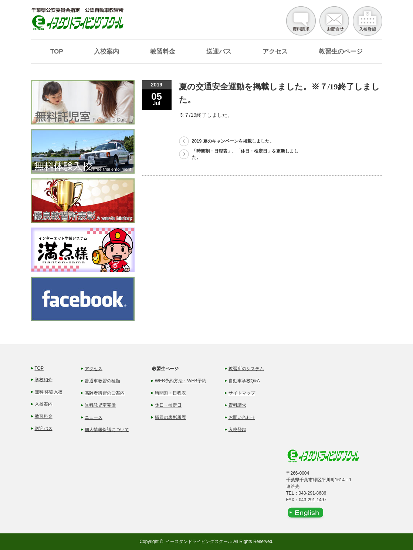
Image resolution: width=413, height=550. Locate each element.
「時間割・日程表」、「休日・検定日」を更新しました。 (245, 154)
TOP (56, 51)
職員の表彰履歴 (170, 417)
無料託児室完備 (100, 405)
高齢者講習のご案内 (105, 393)
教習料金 (162, 51)
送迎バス (218, 51)
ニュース (93, 417)
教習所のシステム (246, 368)
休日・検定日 (168, 405)
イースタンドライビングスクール (199, 541)
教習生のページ (341, 51)
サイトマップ (241, 393)
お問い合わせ (241, 417)
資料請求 (237, 405)
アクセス (275, 51)
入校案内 (106, 51)
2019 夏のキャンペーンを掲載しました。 (233, 141)
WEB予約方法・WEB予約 (180, 380)
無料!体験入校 (48, 391)
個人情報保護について (107, 429)
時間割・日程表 (170, 393)
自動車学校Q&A (244, 380)
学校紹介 (44, 379)
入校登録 (237, 429)
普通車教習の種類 (102, 380)
